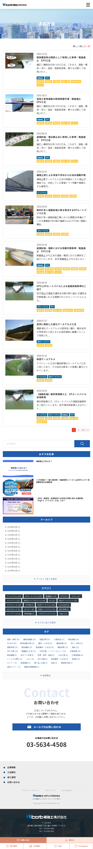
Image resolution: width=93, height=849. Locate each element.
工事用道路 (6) (77, 655)
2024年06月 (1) (13, 562)
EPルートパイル (43, 230)
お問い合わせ (13, 782)
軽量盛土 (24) (51, 596)
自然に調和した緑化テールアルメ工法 (56, 324)
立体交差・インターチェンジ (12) (52, 651)
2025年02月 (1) (13, 554)
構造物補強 (49, 269)
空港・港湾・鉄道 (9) (46, 655)
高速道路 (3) (25, 663)
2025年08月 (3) (13, 550)
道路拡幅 (57, 81)
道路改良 (40, 81)
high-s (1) (63, 613)
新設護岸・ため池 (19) (45, 647)
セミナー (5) (12, 663)
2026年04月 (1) (13, 527)
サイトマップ (50, 790)
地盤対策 (58, 269)
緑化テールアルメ (43, 342)
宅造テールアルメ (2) (46, 609)
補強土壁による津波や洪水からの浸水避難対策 (61, 175)
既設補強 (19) (27, 647)
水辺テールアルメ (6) (46, 605)
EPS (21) (64, 596)
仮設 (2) (54, 663)
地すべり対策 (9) (27, 655)
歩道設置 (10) (75, 651)
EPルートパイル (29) (33, 596)
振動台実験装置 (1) (31, 667)
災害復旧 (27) (59, 639)
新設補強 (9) (12, 655)
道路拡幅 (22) (61, 643)
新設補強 (40, 272)
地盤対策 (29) (44, 639)
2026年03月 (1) (13, 530)
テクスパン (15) (13, 600)
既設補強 (83, 269)
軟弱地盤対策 (75, 81)
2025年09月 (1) (13, 546)
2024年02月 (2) (13, 570)
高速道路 (57, 196)
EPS (47, 78)
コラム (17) (75, 596)
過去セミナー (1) (13, 667)
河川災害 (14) (12, 651)
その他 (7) (29, 605)
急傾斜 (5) (76, 659)
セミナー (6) (29, 609)
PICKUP (40, 85)
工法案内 (11, 772)
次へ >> (85, 430)
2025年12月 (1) (13, 542)
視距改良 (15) (62, 647)
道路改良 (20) (12, 647)
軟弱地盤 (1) (29, 613)
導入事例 (11, 777)
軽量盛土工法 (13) (29, 651)
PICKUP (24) (11, 643)
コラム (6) (30, 659)
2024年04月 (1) (13, 566)
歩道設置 (73, 196)
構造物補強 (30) (29, 639)
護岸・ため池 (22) (45, 643)
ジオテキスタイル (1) (46, 613)
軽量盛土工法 (67, 310)
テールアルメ (42, 192)
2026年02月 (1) (13, 534)
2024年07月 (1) (13, 558)
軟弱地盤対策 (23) (27, 643)
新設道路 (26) (73, 639)
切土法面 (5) (42, 659)
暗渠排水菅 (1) (67, 663)
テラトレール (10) (14, 605)
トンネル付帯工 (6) (14, 659)
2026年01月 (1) (13, 538)
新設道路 (40, 196)
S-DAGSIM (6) (64, 605)
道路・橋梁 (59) (13, 639)
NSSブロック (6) (13, 609)
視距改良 (48, 81)
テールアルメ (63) (14, 596)
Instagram (67, 790)
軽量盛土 (40, 78)
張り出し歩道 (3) (40, 663)
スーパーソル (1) (13, 613)
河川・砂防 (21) (77, 643)
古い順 (87, 46)
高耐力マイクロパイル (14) (34, 600)
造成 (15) (75, 647)
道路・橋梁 (65, 81)
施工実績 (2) (64, 609)
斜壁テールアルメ (46, 359)
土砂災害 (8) (63, 655)
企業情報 (11, 767)
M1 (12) (52, 600)
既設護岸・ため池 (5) (59, 659)
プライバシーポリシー (30, 790)
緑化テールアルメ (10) (68, 600)
